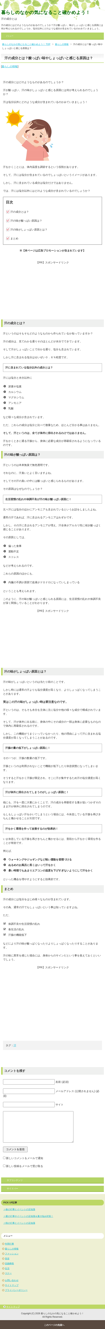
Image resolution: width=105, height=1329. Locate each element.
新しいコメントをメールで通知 (24, 1158)
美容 (7, 1258)
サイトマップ (12, 1285)
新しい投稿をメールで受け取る (24, 1166)
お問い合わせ (12, 1280)
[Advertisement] (52, 291)
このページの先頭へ (54, 1325)
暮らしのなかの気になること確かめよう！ (45, 12)
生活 (7, 1268)
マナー (8, 1273)
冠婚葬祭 (9, 1263)
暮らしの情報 (10, 66)
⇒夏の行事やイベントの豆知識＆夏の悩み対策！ (28, 1216)
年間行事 (9, 1244)
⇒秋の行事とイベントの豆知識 (19, 1223)
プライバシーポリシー (16, 1290)
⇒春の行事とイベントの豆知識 (19, 1209)
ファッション (12, 1253)
